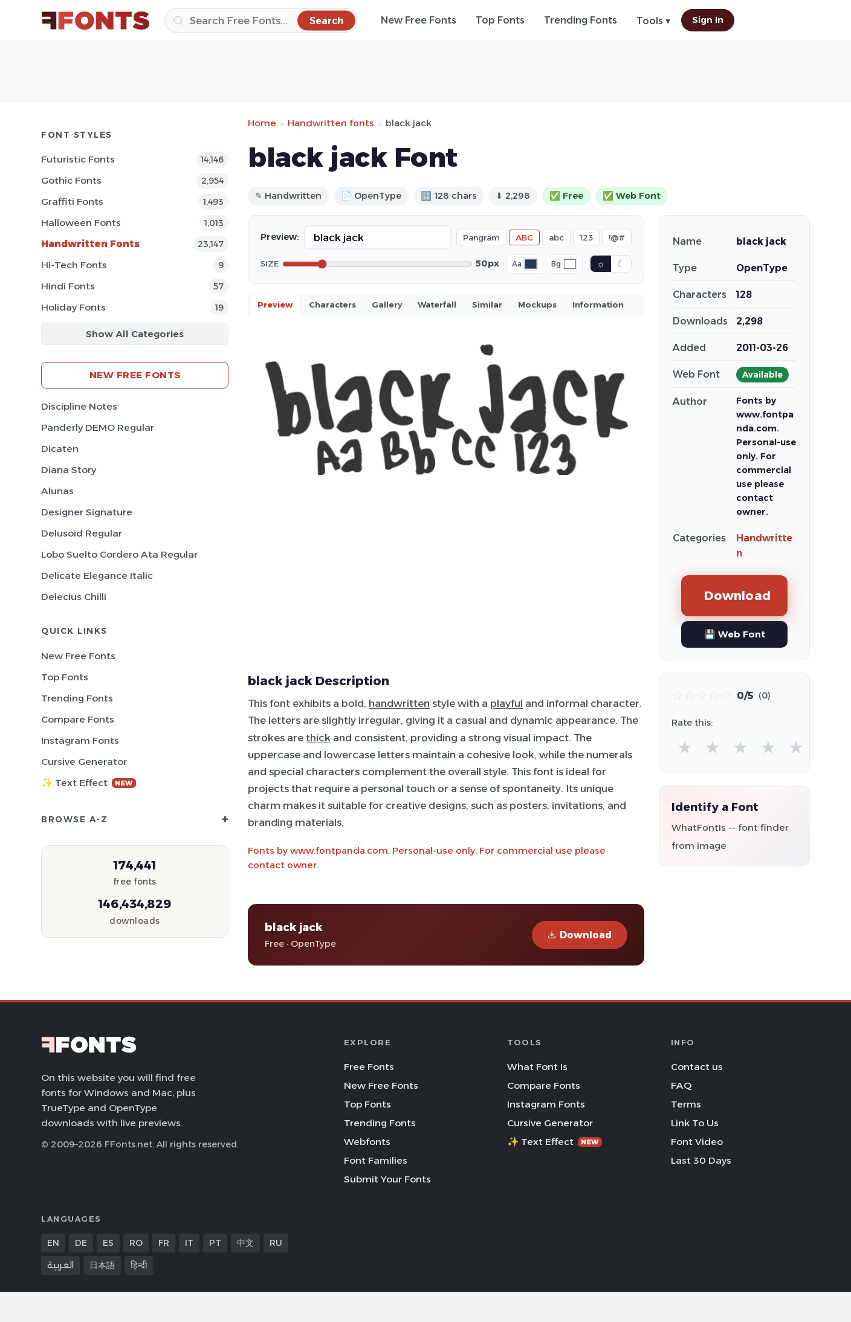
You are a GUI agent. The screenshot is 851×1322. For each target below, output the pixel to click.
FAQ (681, 1085)
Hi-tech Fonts (74, 265)
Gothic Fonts (71, 180)
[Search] (261, 20)
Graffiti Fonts (72, 201)
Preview (275, 304)
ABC (524, 237)
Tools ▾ (653, 21)
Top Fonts (500, 20)
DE (81, 1242)
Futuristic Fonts (78, 159)
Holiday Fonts (73, 307)
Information (598, 304)
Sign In (707, 20)
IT (189, 1242)
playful (506, 703)
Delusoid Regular (81, 533)
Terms (686, 1104)
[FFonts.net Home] (95, 20)
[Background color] (570, 264)
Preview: (279, 236)
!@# (617, 237)
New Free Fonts (418, 20)
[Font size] (377, 264)
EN (53, 1242)
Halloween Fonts (81, 222)
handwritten (399, 703)
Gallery (387, 304)
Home (262, 123)
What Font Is (537, 1066)
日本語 (102, 1265)
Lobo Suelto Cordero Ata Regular (119, 554)
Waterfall (437, 304)
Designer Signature (86, 512)
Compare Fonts (77, 719)
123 (586, 237)
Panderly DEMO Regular (97, 427)
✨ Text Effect (88, 782)
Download (580, 935)
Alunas (57, 491)
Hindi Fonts (68, 286)
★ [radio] (685, 747)
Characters (332, 304)
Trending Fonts (580, 20)
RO (136, 1242)
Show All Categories (135, 334)
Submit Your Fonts (387, 1179)
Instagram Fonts (80, 740)
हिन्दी (139, 1265)
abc (556, 237)
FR (163, 1242)
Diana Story (68, 470)
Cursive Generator (84, 761)
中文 (245, 1242)
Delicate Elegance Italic (97, 575)
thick (318, 738)
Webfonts (367, 1141)
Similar (487, 304)
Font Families (375, 1160)
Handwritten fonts (331, 123)
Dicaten (60, 448)
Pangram (481, 237)
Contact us (697, 1066)
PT (215, 1242)
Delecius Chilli (73, 596)
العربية (60, 1265)
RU (276, 1242)
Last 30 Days (701, 1160)
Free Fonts (369, 1066)
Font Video (697, 1141)
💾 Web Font (734, 634)
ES (108, 1242)
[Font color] (530, 264)
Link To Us (695, 1123)
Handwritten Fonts (90, 244)
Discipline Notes (79, 406)
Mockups (537, 304)
